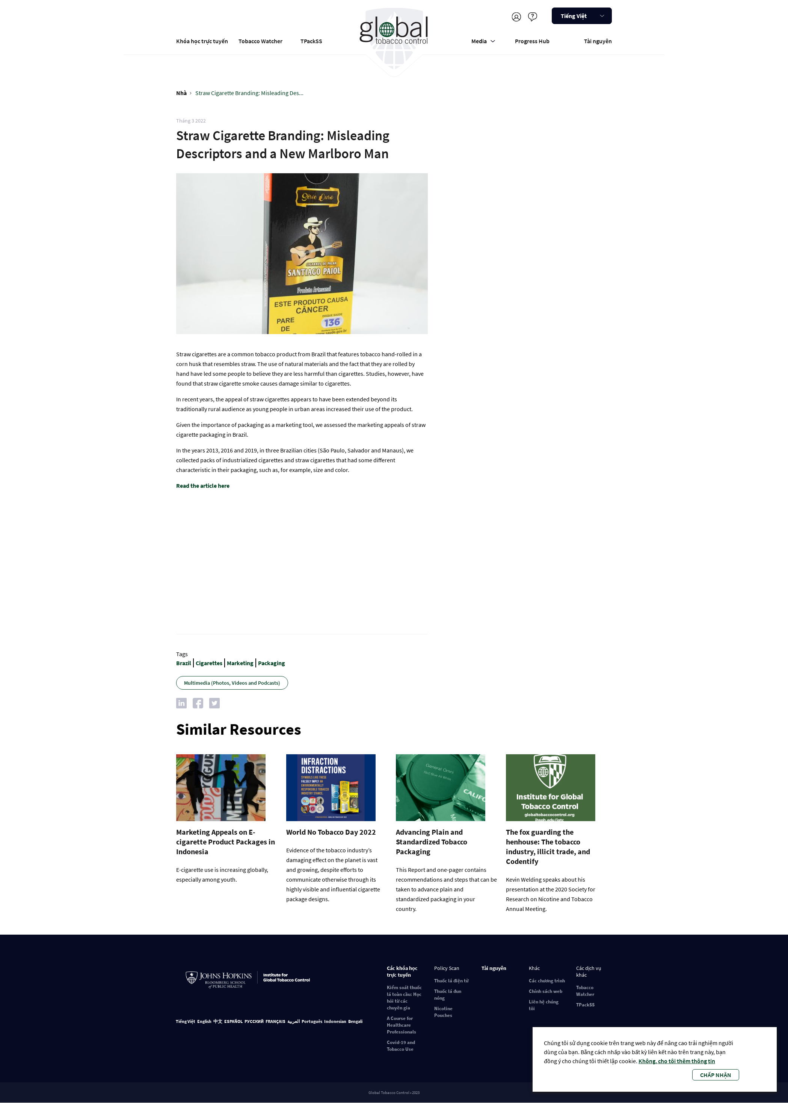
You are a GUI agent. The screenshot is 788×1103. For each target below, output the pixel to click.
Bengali (355, 1021)
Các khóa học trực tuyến (402, 971)
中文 (217, 1021)
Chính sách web (545, 991)
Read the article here (202, 485)
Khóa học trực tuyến (202, 41)
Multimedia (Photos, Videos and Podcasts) (232, 682)
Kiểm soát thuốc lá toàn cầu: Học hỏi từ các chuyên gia (404, 997)
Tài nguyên (598, 41)
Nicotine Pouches (443, 1011)
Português (312, 1021)
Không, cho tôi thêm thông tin (677, 1061)
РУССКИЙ (254, 1021)
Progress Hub (532, 41)
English (204, 1021)
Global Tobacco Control (394, 38)
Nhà (181, 93)
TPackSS (311, 41)
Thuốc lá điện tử (451, 980)
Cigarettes (209, 663)
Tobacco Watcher (260, 41)
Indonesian (335, 1021)
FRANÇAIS (275, 1021)
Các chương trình (547, 980)
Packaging (271, 663)
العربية (293, 1021)
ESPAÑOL (233, 1021)
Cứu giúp (532, 16)
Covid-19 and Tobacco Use (401, 1045)
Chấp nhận (715, 1075)
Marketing (240, 663)
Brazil (183, 663)
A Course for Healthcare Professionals (401, 1025)
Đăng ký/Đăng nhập (516, 16)
